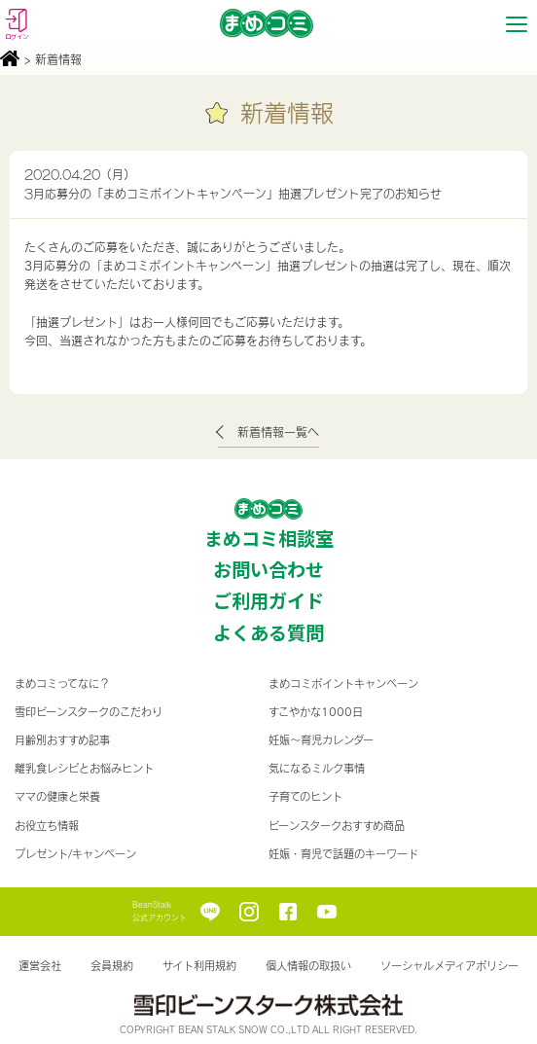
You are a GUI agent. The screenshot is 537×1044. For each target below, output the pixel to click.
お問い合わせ (268, 569)
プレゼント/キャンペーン (75, 853)
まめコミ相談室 (269, 538)
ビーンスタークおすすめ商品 (336, 825)
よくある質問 (268, 632)
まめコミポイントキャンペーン (343, 683)
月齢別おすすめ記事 (62, 740)
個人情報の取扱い (308, 965)
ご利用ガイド (268, 600)
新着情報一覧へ (278, 432)
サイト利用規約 (199, 965)
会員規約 (111, 965)
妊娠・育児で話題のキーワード (343, 853)
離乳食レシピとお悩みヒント (84, 768)
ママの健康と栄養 (57, 796)
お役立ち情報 (47, 825)
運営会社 (39, 965)
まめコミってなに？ (62, 683)
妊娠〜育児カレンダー (321, 740)
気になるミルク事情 (316, 768)
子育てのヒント (305, 796)
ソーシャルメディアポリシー (449, 965)
